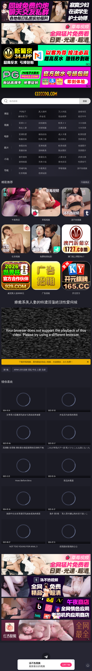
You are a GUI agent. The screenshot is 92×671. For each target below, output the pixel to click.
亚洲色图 (42, 145)
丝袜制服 (42, 127)
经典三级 (42, 139)
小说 (6, 159)
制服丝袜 (23, 139)
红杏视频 (23, 173)
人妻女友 (62, 157)
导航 (6, 170)
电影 (6, 136)
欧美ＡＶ (62, 123)
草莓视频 (62, 168)
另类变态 (82, 139)
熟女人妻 (23, 127)
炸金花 (43, 116)
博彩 (6, 113)
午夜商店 (42, 168)
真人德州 (42, 111)
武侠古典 (82, 157)
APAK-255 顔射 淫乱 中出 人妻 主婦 (30, 369)
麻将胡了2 (22, 116)
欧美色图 (62, 145)
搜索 (85, 101)
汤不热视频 (82, 168)
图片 (6, 147)
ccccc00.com (46, 94)
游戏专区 (82, 111)
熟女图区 (62, 150)
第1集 (6, 369)
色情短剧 (42, 173)
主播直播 (62, 127)
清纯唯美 (42, 150)
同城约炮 (23, 168)
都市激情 (23, 157)
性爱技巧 (82, 161)
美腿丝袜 (23, 150)
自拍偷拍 (42, 123)
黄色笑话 (62, 161)
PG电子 (22, 111)
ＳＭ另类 (82, 127)
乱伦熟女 (62, 139)
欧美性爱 (82, 134)
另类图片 (82, 150)
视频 (6, 124)
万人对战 (62, 111)
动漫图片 (82, 145)
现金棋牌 (62, 116)
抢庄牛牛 (82, 116)
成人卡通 (62, 134)
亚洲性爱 (23, 134)
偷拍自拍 (42, 134)
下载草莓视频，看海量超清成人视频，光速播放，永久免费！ (54, 362)
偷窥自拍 (23, 145)
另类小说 (42, 161)
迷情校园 (23, 161)
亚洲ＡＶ (23, 123)
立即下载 (66, 664)
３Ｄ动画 (82, 123)
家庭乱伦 (42, 157)
